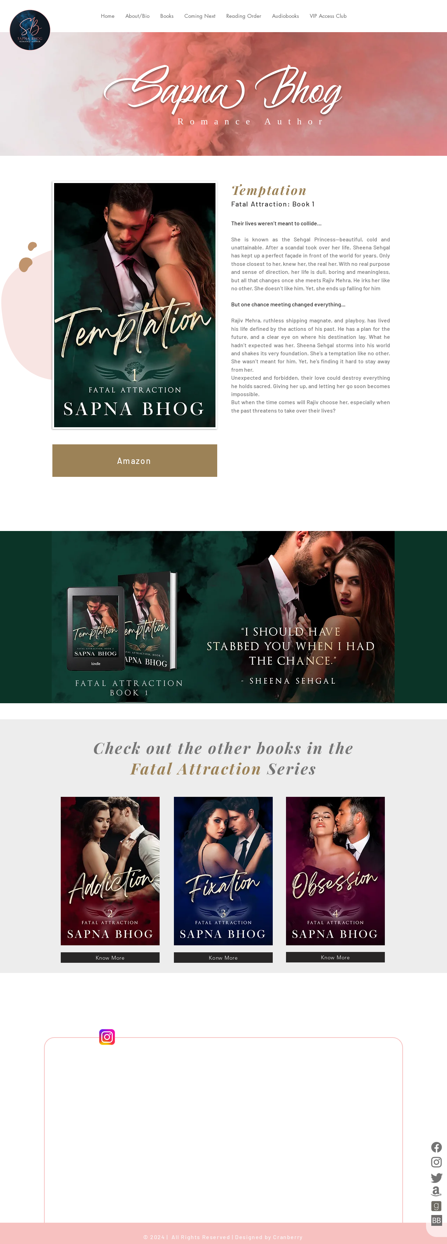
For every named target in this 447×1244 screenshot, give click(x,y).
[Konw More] (223, 957)
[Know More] (110, 957)
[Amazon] (134, 460)
